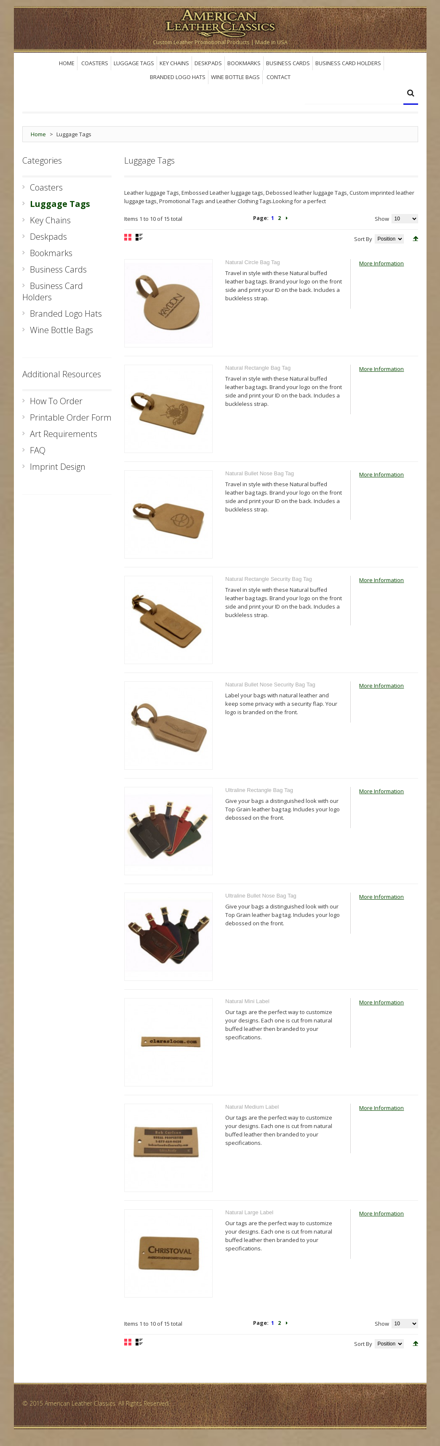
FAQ (37, 450)
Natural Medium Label (252, 1107)
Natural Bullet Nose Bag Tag (259, 473)
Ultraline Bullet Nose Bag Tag (260, 895)
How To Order (56, 401)
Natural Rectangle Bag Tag (258, 368)
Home (38, 134)
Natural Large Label (249, 1212)
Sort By (363, 239)
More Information (381, 263)
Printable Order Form (71, 417)
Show (382, 218)
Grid (127, 237)
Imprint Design (57, 466)
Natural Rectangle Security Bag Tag (268, 579)
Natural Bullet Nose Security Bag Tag (270, 684)
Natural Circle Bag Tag (252, 262)
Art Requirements (63, 434)
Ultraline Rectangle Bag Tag (259, 790)
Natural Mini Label (247, 1001)
